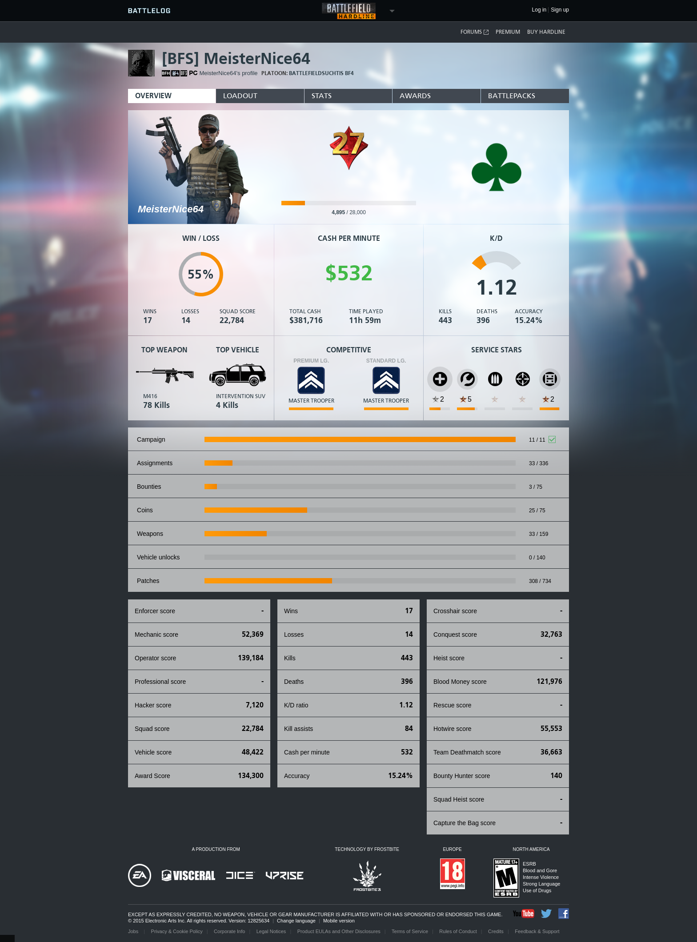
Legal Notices (271, 931)
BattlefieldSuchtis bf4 (321, 73)
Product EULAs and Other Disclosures (339, 931)
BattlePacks (511, 96)
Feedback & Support (537, 931)
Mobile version (339, 920)
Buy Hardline (546, 32)
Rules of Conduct (458, 931)
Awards (415, 96)
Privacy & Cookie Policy (177, 931)
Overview (153, 96)
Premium (508, 32)
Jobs (134, 931)
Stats (322, 96)
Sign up (560, 10)
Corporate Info (229, 931)
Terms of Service (410, 931)
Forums (475, 32)
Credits (496, 931)
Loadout (240, 96)
